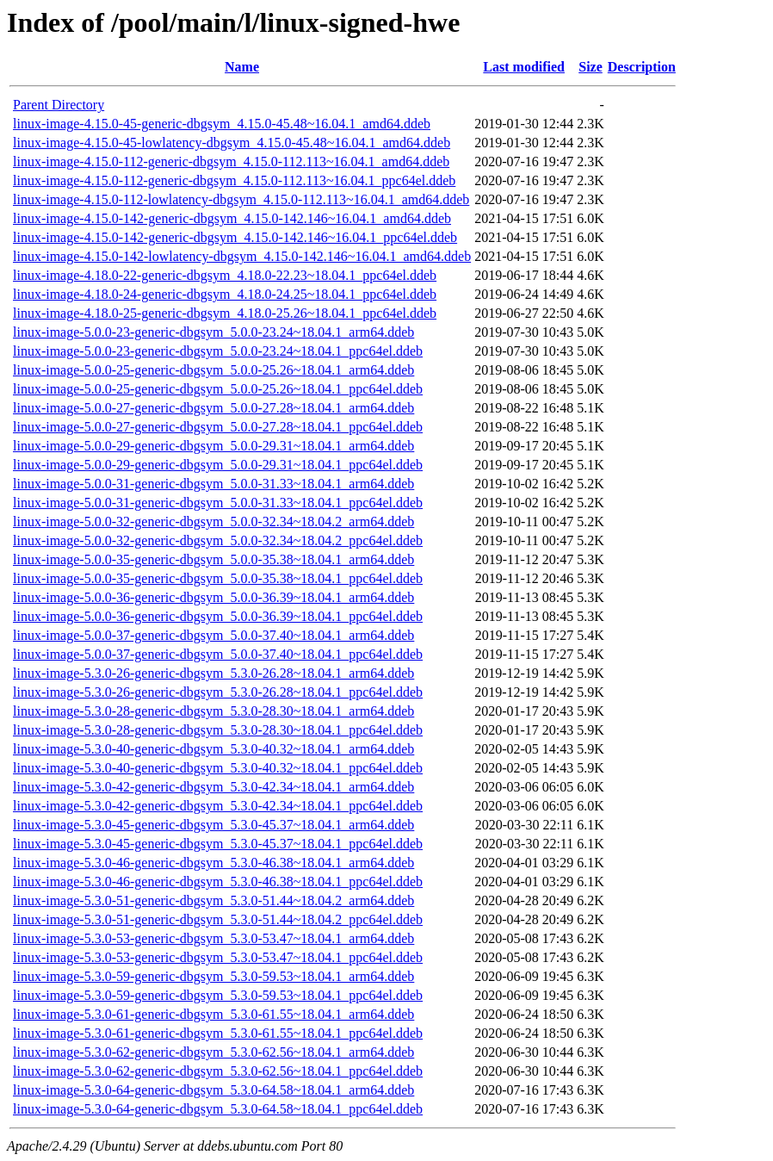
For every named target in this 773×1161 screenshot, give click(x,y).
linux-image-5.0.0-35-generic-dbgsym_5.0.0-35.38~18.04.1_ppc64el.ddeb (218, 578)
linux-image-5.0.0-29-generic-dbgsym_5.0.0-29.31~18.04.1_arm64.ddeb (213, 445)
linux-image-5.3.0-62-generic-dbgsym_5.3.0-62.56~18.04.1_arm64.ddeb (213, 1052)
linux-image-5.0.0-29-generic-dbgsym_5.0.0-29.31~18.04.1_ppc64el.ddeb (218, 464)
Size (590, 66)
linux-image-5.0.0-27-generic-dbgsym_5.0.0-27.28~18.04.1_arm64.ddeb (213, 407)
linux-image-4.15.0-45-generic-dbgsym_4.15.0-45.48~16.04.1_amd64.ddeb (221, 123)
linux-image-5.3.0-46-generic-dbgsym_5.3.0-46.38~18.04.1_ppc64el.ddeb (218, 881)
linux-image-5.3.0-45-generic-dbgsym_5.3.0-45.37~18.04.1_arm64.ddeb (213, 824)
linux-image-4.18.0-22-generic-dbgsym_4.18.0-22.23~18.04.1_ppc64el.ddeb (224, 275)
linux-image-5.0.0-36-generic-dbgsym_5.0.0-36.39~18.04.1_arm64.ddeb (213, 597)
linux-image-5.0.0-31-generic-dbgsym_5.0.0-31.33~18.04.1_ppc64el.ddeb (218, 502)
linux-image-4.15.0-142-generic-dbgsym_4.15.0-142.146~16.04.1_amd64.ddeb (232, 218)
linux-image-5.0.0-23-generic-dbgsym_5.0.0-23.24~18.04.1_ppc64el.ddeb (218, 351)
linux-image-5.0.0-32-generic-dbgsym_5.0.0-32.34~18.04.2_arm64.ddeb (213, 521)
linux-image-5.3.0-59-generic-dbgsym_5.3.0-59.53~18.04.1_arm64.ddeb (213, 976)
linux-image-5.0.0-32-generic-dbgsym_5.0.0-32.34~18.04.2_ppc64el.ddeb (218, 540)
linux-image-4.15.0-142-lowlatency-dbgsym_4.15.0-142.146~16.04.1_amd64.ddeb (242, 256)
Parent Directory (58, 104)
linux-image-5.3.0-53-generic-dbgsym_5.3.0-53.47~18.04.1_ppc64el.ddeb (218, 957)
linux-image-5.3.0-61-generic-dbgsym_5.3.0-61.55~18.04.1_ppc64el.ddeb (218, 1033)
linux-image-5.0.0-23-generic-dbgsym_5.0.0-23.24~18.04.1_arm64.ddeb (213, 332)
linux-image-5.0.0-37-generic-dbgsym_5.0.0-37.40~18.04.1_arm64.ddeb (213, 635)
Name (242, 66)
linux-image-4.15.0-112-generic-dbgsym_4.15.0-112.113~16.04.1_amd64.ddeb (231, 161)
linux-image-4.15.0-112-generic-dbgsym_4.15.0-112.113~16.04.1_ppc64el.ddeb (234, 180)
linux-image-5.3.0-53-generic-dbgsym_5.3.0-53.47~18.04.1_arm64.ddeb (213, 938)
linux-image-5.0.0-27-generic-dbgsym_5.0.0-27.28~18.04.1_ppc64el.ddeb (218, 426)
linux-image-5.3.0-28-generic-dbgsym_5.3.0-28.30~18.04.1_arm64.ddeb (213, 711)
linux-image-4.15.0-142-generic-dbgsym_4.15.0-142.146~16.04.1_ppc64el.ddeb (235, 237)
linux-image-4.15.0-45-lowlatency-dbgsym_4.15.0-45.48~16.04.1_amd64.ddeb (231, 142)
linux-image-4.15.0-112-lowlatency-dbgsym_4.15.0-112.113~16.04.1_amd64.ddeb (241, 199)
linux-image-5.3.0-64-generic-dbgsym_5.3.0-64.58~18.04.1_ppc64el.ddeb (218, 1109)
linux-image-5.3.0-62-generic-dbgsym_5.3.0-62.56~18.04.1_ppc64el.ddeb (218, 1071)
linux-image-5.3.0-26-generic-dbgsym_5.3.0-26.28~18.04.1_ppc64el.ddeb (218, 692)
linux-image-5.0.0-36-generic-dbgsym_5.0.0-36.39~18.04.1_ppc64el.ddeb (218, 616)
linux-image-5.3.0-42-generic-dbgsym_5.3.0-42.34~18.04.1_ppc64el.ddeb (218, 805)
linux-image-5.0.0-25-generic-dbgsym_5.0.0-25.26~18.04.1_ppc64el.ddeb (218, 389)
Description (642, 66)
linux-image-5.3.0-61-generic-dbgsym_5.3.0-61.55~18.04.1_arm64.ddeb (213, 1014)
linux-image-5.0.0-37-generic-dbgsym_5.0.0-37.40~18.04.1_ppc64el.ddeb (218, 654)
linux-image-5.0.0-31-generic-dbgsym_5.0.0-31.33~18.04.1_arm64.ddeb (213, 483)
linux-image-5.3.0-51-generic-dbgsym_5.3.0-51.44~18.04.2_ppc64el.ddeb (218, 919)
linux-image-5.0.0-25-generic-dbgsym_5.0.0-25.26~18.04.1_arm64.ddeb (213, 370)
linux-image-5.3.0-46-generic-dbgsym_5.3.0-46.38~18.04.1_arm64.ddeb (213, 862)
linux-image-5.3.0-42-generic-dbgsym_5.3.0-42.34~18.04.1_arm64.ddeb (213, 786)
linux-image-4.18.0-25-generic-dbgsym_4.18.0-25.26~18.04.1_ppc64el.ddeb (224, 313)
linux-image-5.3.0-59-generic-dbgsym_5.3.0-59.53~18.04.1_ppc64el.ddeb (218, 995)
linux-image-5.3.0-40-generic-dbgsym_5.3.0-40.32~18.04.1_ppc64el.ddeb (218, 768)
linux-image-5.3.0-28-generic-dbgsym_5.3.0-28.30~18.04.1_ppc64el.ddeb (218, 730)
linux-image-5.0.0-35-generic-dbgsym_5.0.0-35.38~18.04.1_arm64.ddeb (213, 559)
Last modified (524, 66)
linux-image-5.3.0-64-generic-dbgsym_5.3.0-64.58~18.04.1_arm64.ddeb (213, 1090)
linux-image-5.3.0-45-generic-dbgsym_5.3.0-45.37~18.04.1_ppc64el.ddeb (218, 843)
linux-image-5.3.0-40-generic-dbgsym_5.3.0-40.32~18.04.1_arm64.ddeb (213, 749)
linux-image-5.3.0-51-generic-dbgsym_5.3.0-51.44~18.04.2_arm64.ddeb (213, 900)
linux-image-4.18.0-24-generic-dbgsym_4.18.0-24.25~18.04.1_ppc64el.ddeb (224, 294)
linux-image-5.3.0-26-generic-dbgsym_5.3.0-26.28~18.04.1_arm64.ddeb (213, 673)
